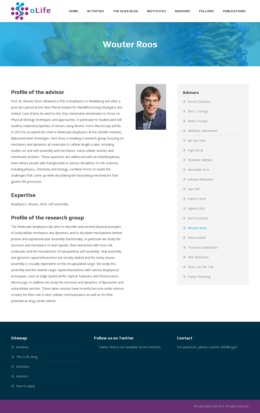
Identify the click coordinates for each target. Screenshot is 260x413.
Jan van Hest (197, 140)
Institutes (22, 366)
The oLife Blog (26, 357)
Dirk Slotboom (198, 257)
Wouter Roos (197, 228)
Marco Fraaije (198, 121)
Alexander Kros (198, 169)
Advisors (22, 376)
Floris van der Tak (200, 267)
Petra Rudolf (197, 238)
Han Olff (193, 189)
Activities (22, 347)
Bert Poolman (198, 218)
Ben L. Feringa (198, 111)
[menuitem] (74, 11)
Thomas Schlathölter (203, 247)
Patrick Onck (197, 199)
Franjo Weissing (199, 276)
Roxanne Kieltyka (200, 160)
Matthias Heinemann (203, 131)
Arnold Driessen (199, 101)
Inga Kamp (195, 150)
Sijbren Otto (196, 208)
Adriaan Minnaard (200, 179)
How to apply (25, 386)
